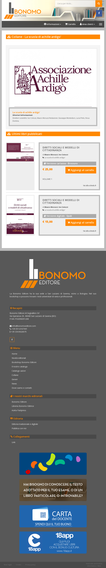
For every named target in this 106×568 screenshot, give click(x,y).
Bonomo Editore (19, 400)
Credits (18, 559)
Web (99, 560)
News (15, 382)
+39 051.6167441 (19, 328)
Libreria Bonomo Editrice (23, 405)
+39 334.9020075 (18, 330)
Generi (15, 378)
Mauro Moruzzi (51, 154)
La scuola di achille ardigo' (54, 157)
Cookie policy (9, 565)
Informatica (91, 560)
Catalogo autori (19, 370)
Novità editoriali (19, 357)
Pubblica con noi (19, 427)
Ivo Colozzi (63, 154)
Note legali (8, 559)
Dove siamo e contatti (22, 387)
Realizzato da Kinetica (94, 558)
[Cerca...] (75, 3)
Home (15, 352)
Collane (15, 374)
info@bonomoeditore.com (23, 325)
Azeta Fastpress (19, 409)
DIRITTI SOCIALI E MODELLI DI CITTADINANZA (61, 148)
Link (14, 441)
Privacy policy (31, 559)
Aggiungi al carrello (80, 169)
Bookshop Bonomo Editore (24, 361)
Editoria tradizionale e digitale (25, 423)
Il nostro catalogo (20, 365)
